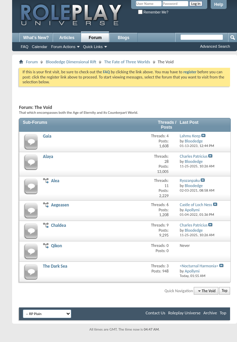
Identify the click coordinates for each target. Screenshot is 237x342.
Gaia (47, 136)
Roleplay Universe (184, 312)
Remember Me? (153, 12)
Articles (66, 37)
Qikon (56, 245)
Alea (55, 180)
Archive (210, 312)
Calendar (39, 47)
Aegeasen (60, 204)
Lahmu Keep (190, 135)
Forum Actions (63, 47)
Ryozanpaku (190, 180)
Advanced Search (215, 46)
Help (218, 4)
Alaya (48, 156)
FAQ (24, 47)
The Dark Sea (55, 266)
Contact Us (155, 312)
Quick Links (93, 47)
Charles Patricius (194, 156)
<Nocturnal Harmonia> (199, 266)
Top (224, 291)
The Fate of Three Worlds (127, 61)
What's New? (36, 37)
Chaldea (58, 225)
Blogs (123, 37)
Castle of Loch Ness (196, 204)
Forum (95, 37)
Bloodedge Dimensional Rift (71, 61)
